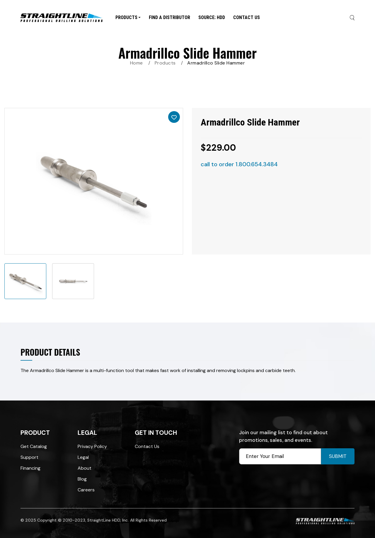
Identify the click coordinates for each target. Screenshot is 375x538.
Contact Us (246, 17)
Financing (30, 468)
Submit (338, 456)
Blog (82, 479)
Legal (83, 457)
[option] (93, 181)
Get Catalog (34, 446)
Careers (86, 490)
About (84, 468)
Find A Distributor (169, 17)
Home (136, 63)
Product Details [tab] (50, 352)
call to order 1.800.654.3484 (239, 164)
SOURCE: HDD (211, 17)
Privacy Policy (92, 446)
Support (29, 457)
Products (165, 63)
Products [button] (128, 17)
